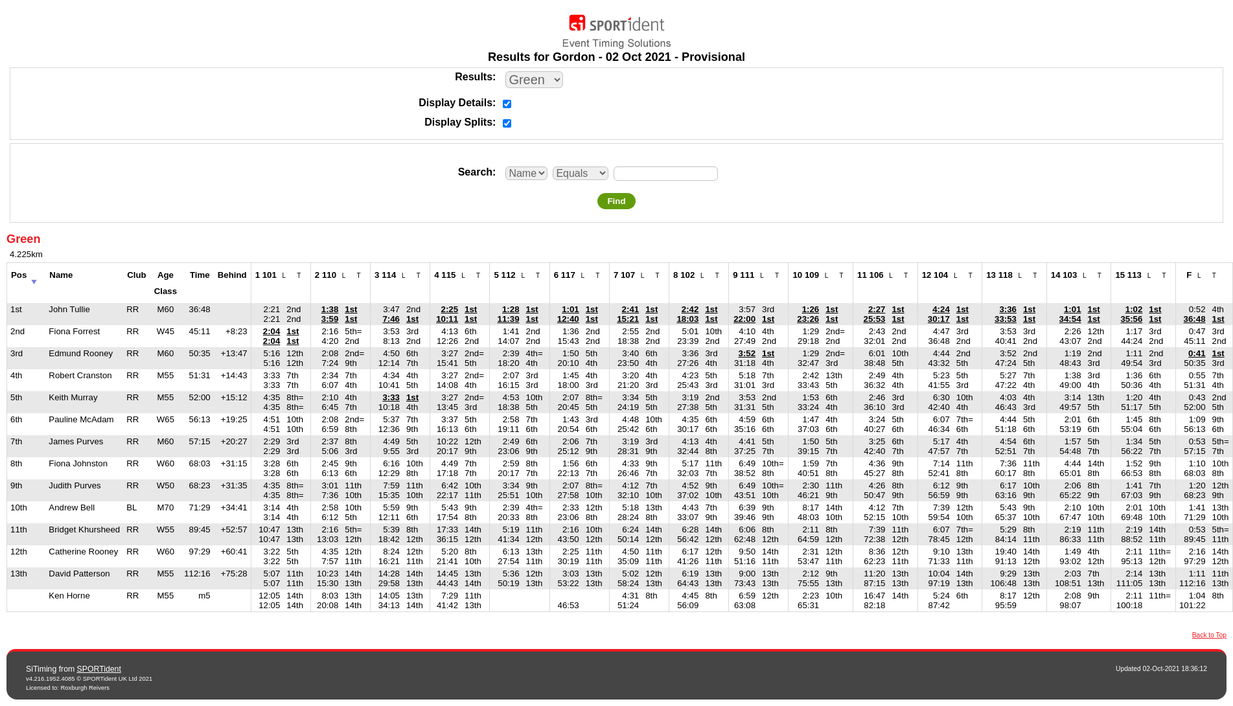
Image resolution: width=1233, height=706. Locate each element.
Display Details (455, 102)
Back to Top (1209, 635)
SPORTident (99, 669)
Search (475, 171)
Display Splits (458, 122)
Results (473, 76)
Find (616, 201)
